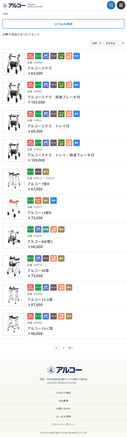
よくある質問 (63, 416)
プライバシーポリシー (63, 424)
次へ (70, 347)
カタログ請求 (63, 392)
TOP (5, 14)
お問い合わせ (63, 408)
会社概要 (64, 400)
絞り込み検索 (63, 24)
